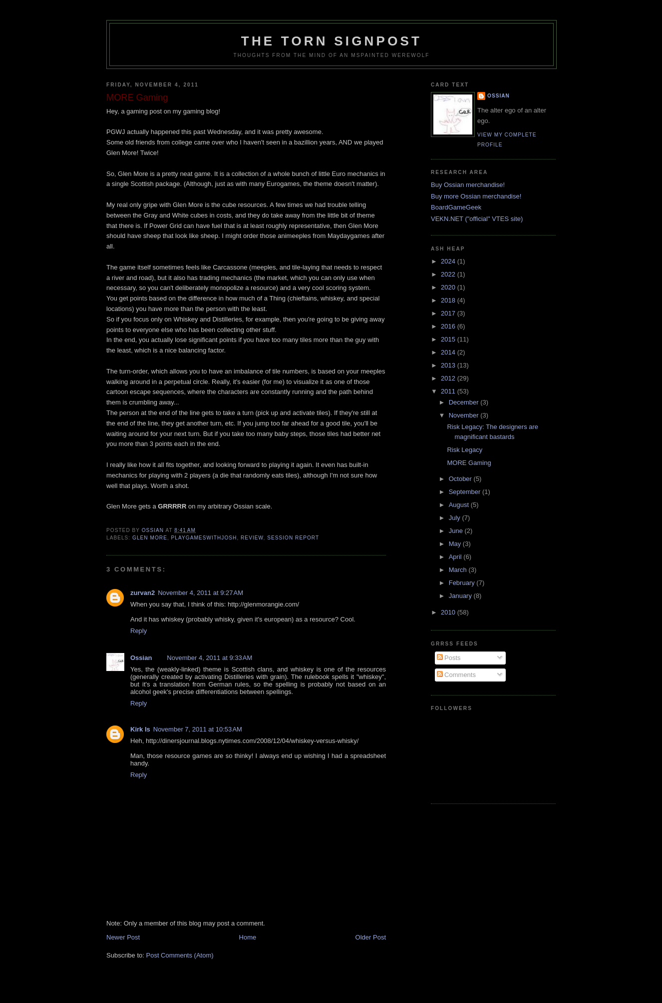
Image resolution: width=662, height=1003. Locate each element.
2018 (449, 300)
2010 (449, 612)
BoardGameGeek (456, 207)
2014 (449, 352)
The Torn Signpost (331, 41)
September (465, 492)
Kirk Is (140, 729)
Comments (456, 674)
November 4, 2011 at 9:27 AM (200, 592)
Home (248, 937)
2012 (449, 378)
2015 (449, 339)
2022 (449, 274)
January (461, 596)
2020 (449, 287)
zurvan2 (142, 592)
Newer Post (123, 937)
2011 (449, 391)
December (465, 402)
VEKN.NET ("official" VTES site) (477, 218)
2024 (449, 261)
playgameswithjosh (204, 537)
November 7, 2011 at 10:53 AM (197, 729)
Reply (138, 630)
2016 (449, 326)
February (463, 582)
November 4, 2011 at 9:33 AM (209, 658)
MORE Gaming (469, 462)
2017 (449, 313)
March (459, 570)
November (465, 415)
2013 (449, 365)
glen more (149, 537)
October (461, 478)
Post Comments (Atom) (180, 955)
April (456, 556)
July (455, 518)
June (457, 530)
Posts (449, 658)
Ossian (141, 658)
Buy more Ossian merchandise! (476, 196)
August (460, 504)
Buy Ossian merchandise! (468, 184)
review (252, 537)
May (456, 544)
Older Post (370, 937)
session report (293, 537)
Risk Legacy (464, 450)
